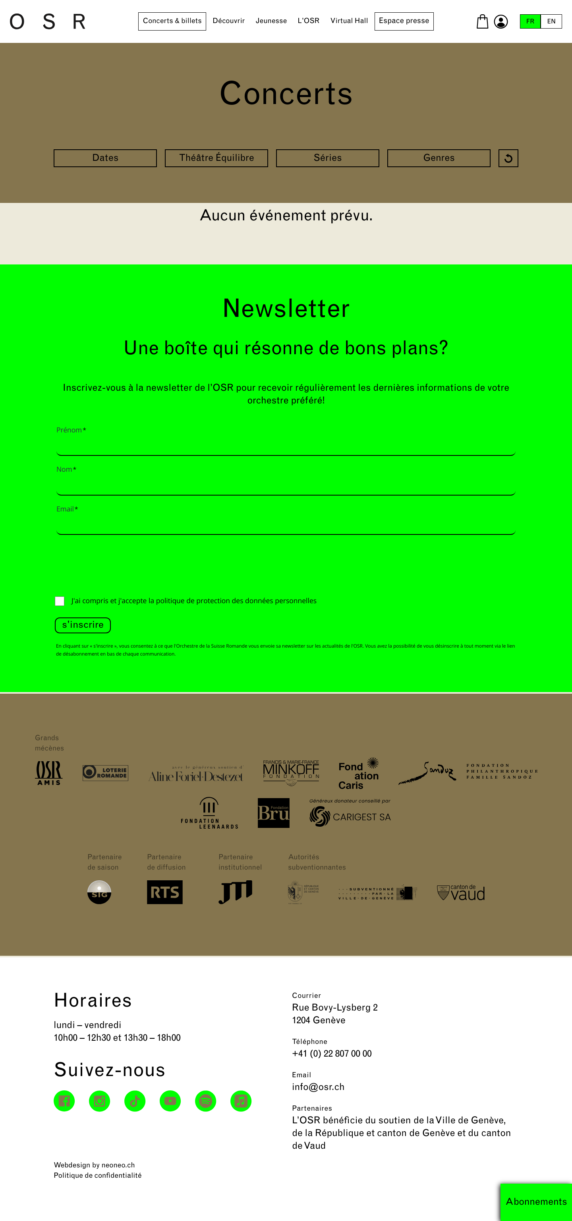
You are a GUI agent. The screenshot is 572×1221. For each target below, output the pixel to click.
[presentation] (115, 563)
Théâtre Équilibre (216, 159)
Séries (327, 159)
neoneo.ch (118, 1165)
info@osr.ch (318, 1087)
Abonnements (536, 1202)
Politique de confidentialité (98, 1176)
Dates (105, 159)
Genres (439, 159)
